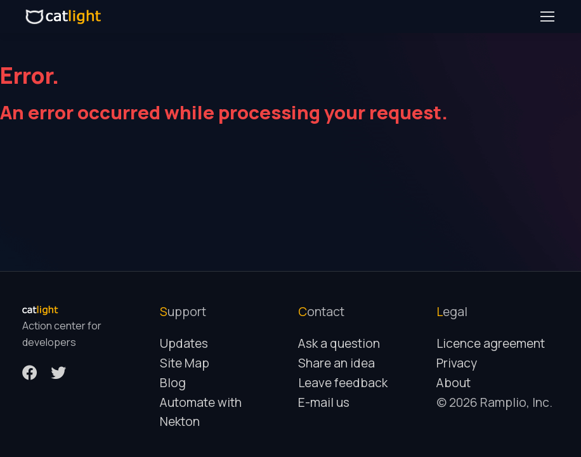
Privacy (456, 363)
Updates (184, 343)
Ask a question (339, 343)
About (453, 382)
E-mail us (323, 402)
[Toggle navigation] (546, 16)
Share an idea (336, 363)
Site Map (184, 363)
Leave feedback (343, 382)
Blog (173, 382)
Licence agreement (490, 343)
